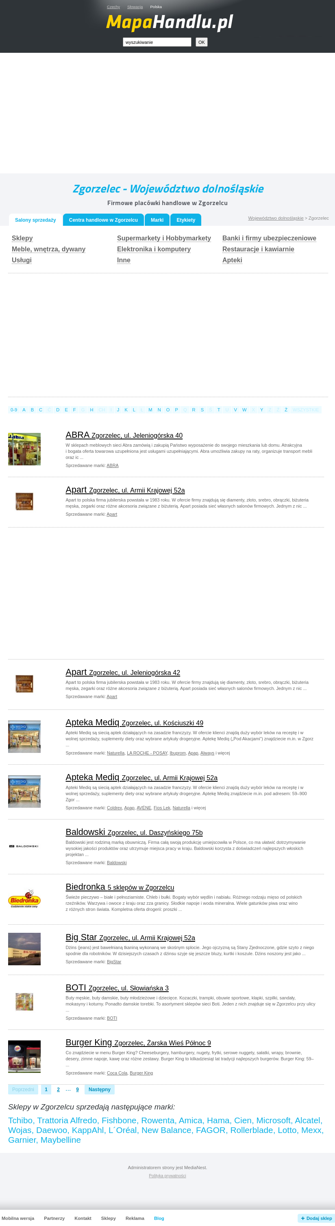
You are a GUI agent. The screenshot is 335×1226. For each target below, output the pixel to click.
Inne (124, 260)
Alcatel (307, 1120)
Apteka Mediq (135, 722)
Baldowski (134, 832)
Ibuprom (178, 752)
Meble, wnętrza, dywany (48, 249)
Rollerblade (251, 1130)
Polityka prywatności (167, 1176)
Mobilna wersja (18, 1218)
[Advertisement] (177, 115)
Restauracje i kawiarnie (258, 249)
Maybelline (61, 1139)
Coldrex (114, 807)
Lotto (287, 1130)
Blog (159, 1218)
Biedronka (120, 887)
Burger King (138, 1042)
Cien (243, 1120)
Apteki (232, 260)
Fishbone (119, 1120)
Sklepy (22, 238)
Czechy (113, 6)
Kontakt (82, 1218)
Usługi (22, 260)
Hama (218, 1120)
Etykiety (185, 220)
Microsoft (273, 1120)
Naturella (115, 752)
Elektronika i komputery (154, 249)
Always (207, 752)
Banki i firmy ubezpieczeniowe (269, 238)
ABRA (124, 435)
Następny (100, 1089)
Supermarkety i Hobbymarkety (164, 238)
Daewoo (51, 1130)
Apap (193, 752)
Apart (125, 489)
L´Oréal (123, 1130)
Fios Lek (162, 807)
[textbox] (157, 42)
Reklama (135, 1218)
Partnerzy (54, 1218)
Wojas (19, 1130)
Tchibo (20, 1120)
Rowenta (157, 1120)
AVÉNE (144, 807)
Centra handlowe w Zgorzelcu (103, 220)
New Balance (166, 1130)
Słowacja (135, 6)
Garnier (22, 1139)
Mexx (311, 1130)
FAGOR (211, 1130)
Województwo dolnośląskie (275, 218)
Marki (157, 220)
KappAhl (88, 1130)
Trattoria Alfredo (67, 1120)
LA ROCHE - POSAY (147, 752)
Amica (190, 1120)
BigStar (114, 961)
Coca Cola (117, 1072)
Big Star (131, 937)
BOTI (117, 987)
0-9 (14, 409)
